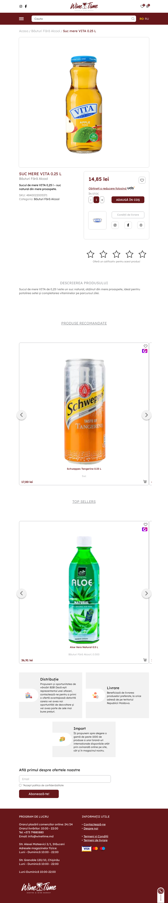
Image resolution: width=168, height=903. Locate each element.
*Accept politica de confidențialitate (43, 785)
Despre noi (91, 828)
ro (142, 18)
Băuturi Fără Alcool (45, 31)
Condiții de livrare (128, 214)
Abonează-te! (39, 794)
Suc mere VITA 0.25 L (79, 31)
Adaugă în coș (128, 199)
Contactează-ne (95, 824)
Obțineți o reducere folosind (112, 188)
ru (147, 18)
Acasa (23, 31)
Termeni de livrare (95, 840)
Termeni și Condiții (96, 836)
